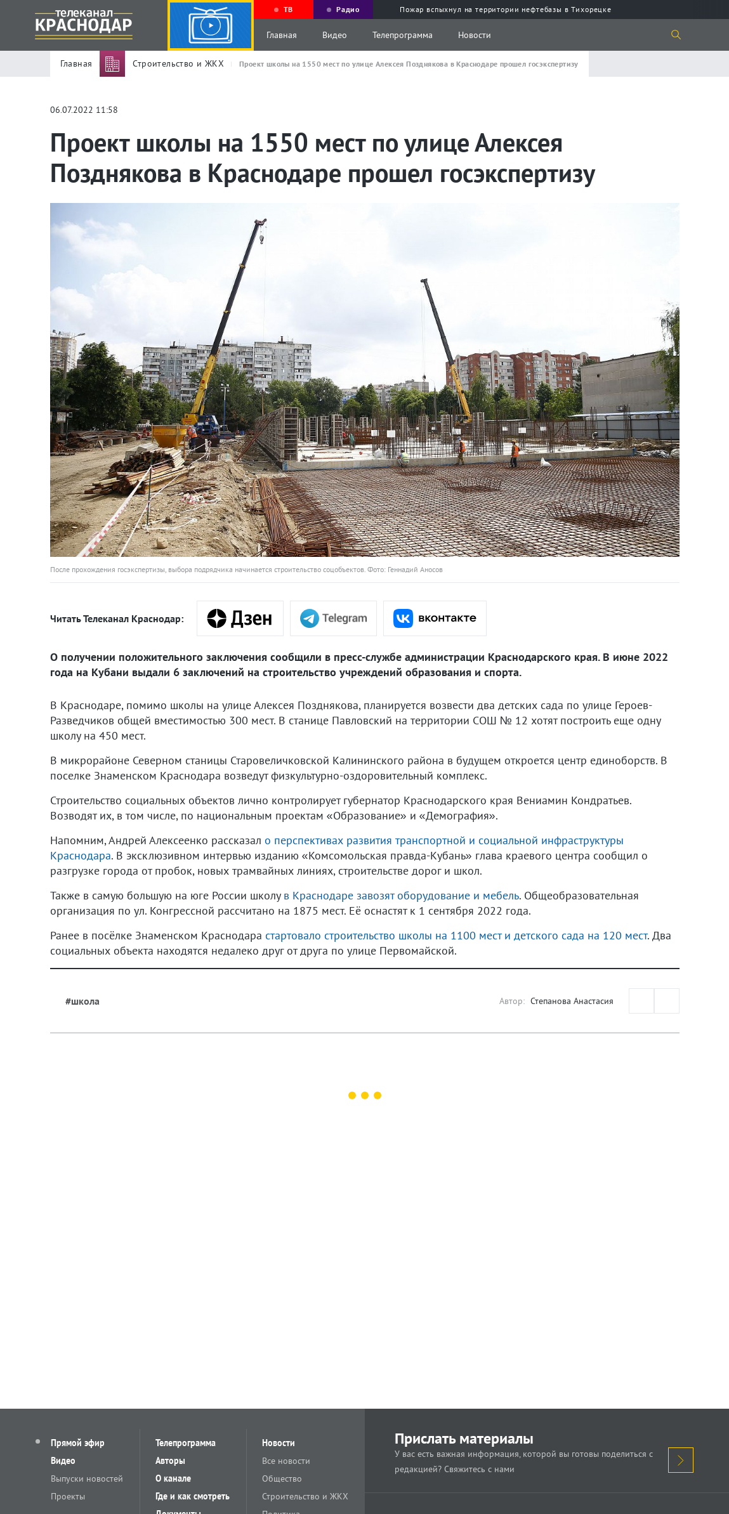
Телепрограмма (402, 35)
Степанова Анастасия (572, 1001)
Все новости (286, 1460)
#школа (82, 1001)
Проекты (68, 1496)
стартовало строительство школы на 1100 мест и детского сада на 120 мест (456, 935)
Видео (334, 35)
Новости (474, 35)
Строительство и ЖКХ (305, 1496)
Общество (282, 1478)
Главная (281, 35)
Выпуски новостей (87, 1478)
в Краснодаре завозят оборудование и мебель (401, 895)
